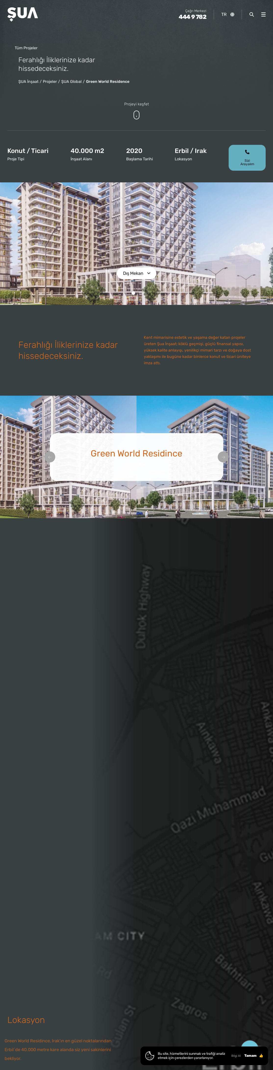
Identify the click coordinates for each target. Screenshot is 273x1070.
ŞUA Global (71, 81)
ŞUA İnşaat (28, 81)
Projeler (50, 81)
